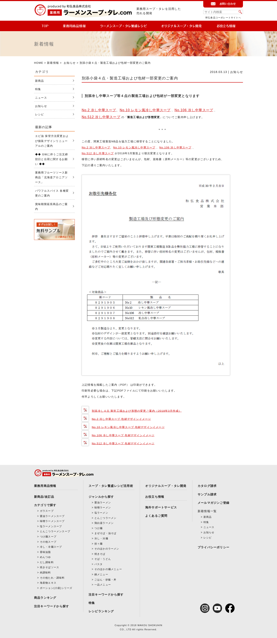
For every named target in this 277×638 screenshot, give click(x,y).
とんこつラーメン (105, 518)
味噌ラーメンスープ (52, 521)
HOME (38, 62)
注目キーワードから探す (51, 606)
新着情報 (53, 62)
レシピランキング (101, 611)
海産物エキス (48, 582)
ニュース (41, 97)
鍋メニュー (101, 574)
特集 (38, 89)
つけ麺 (98, 528)
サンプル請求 (207, 494)
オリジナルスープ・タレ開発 (166, 485)
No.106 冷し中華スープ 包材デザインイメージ (123, 435)
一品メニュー (102, 584)
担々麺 (98, 543)
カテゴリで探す (45, 505)
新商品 (39, 80)
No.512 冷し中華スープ (101, 117)
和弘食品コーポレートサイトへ (223, 17)
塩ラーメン (101, 512)
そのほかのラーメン (106, 548)
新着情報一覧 (207, 511)
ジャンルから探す (101, 496)
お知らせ (70, 62)
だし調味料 (47, 562)
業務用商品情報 (45, 485)
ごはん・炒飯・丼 (105, 579)
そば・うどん (102, 559)
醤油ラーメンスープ (52, 516)
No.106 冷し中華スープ (193, 110)
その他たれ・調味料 (52, 577)
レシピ (39, 114)
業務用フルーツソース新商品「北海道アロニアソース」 (51, 177)
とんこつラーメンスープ (55, 531)
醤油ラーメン (102, 502)
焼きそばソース (49, 567)
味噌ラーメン (102, 507)
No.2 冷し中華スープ (99, 110)
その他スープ (48, 541)
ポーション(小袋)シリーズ (56, 588)
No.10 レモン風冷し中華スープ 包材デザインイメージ (128, 427)
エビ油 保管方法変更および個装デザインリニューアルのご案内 (52, 140)
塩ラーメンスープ (51, 526)
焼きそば (99, 554)
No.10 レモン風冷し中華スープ (145, 110)
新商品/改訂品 (44, 496)
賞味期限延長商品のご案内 (51, 207)
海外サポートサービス (161, 507)
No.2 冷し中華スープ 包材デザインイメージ (121, 418)
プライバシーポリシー (213, 547)
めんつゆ (45, 557)
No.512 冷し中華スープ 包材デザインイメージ (123, 443)
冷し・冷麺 (101, 538)
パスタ (98, 564)
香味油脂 (45, 552)
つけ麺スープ (48, 536)
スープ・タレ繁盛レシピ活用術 (111, 485)
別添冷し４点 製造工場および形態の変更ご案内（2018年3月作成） (137, 410)
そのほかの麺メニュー (108, 569)
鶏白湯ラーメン (104, 523)
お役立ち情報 (154, 496)
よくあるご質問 (156, 515)
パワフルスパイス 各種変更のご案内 (52, 193)
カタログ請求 (207, 485)
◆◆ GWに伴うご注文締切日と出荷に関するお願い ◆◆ (51, 159)
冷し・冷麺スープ (51, 546)
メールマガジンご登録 (213, 502)
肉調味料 (45, 572)
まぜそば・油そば (105, 533)
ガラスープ (47, 510)
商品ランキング (45, 597)
